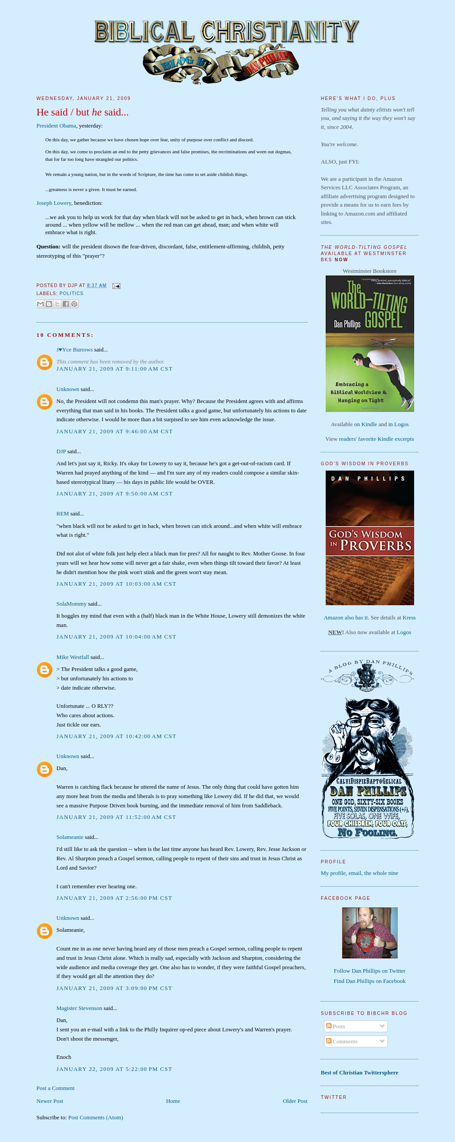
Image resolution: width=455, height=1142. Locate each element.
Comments (342, 1041)
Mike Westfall (72, 657)
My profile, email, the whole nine (359, 873)
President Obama (56, 125)
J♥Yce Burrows (74, 349)
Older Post (295, 1101)
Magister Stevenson (79, 1008)
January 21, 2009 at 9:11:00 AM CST (114, 368)
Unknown (67, 389)
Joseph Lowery (53, 203)
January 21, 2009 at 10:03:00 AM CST (116, 583)
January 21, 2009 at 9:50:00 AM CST (114, 493)
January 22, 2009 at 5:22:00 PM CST (114, 1069)
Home (173, 1101)
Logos (404, 632)
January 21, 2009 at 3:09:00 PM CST (114, 988)
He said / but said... (82, 112)
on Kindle (365, 424)
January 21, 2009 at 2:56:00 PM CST (114, 897)
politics (72, 293)
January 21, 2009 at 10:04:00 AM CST (116, 636)
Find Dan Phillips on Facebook (370, 981)
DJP (61, 451)
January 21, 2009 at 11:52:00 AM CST (116, 817)
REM (62, 513)
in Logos (398, 424)
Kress (409, 617)
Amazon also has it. (346, 617)
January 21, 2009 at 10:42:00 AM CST (116, 736)
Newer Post (49, 1101)
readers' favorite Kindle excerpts (376, 438)
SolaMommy (71, 603)
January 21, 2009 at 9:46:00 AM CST (114, 431)
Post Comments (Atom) (96, 1117)
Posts (335, 1026)
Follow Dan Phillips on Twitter (369, 970)
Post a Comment (55, 1088)
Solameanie (70, 837)
